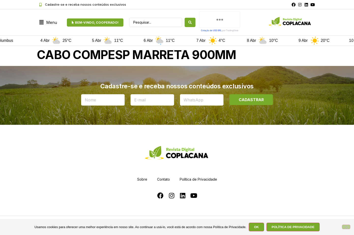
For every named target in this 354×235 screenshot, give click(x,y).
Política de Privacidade (198, 179)
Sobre (142, 179)
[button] (48, 22)
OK (256, 227)
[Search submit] (190, 22)
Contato (163, 179)
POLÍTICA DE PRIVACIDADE (293, 227)
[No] (346, 227)
